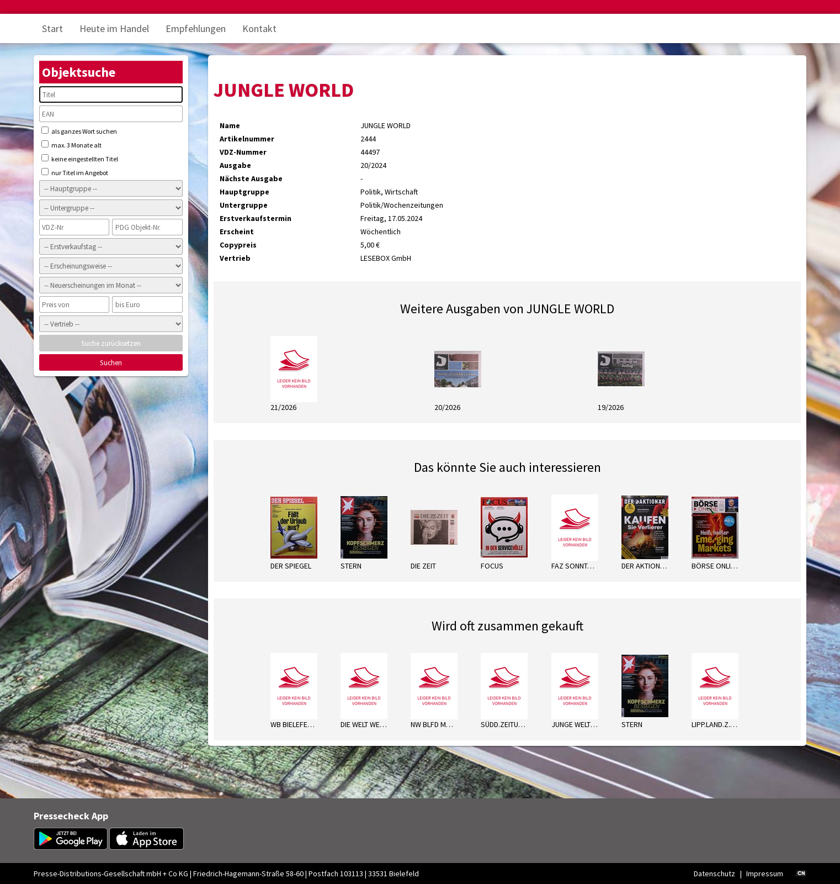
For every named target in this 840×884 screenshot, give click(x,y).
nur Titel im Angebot (74, 172)
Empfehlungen (196, 28)
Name (230, 125)
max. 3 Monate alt (71, 144)
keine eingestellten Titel (79, 158)
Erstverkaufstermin (255, 218)
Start (52, 28)
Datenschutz (714, 873)
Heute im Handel (114, 28)
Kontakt (259, 28)
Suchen (111, 362)
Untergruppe (244, 205)
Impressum (764, 873)
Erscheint (237, 231)
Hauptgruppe (244, 192)
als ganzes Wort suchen (79, 131)
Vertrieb (235, 258)
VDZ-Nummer (243, 152)
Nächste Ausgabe (251, 178)
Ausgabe (235, 165)
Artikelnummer (247, 139)
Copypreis (238, 245)
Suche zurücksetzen (111, 343)
